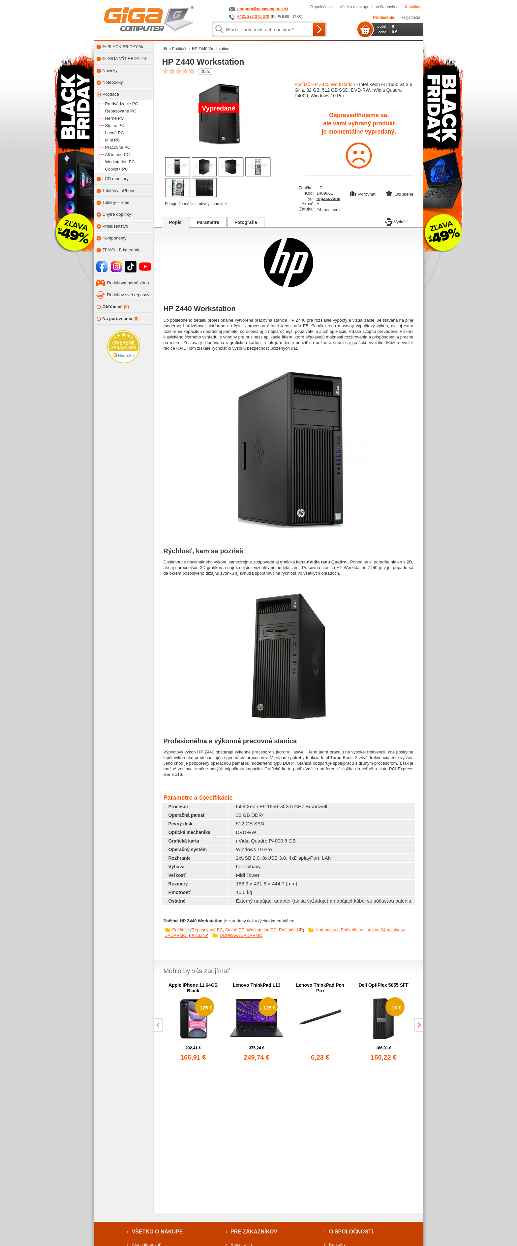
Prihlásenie (383, 17)
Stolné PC (235, 929)
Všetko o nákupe (354, 7)
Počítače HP (291, 929)
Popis (175, 222)
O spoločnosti (322, 7)
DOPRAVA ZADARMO (241, 935)
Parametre (208, 222)
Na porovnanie (118, 319)
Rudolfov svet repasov (128, 294)
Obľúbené (113, 307)
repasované (328, 198)
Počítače (180, 929)
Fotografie (245, 222)
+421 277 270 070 (253, 16)
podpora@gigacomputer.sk (263, 9)
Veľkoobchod (387, 7)
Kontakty (412, 7)
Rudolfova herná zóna (128, 282)
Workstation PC (262, 929)
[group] (193, 1022)
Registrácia (410, 17)
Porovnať (363, 194)
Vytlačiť (396, 221)
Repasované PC (207, 929)
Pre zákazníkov (253, 1231)
